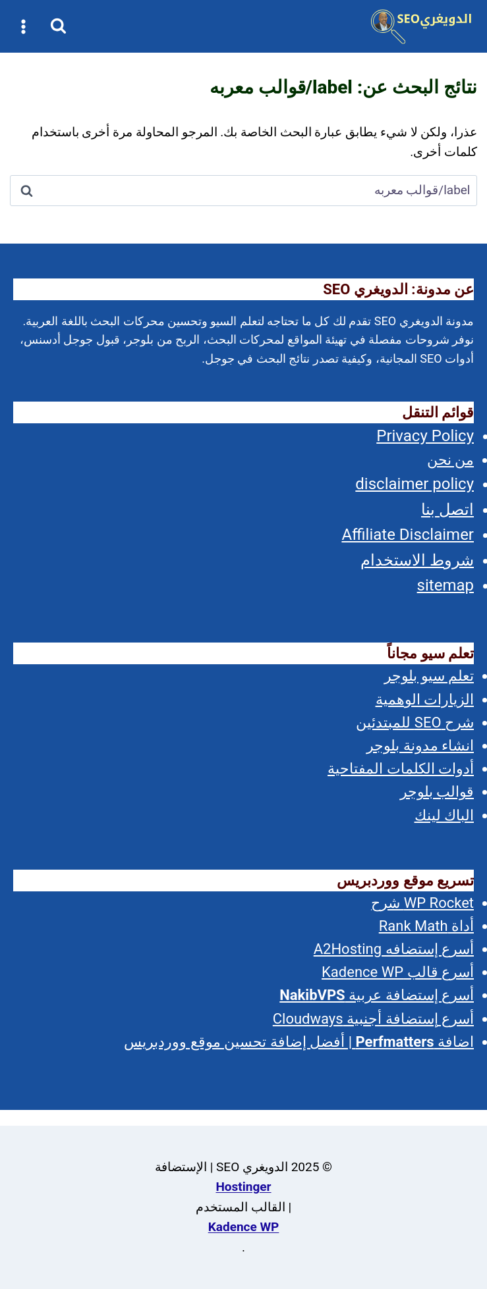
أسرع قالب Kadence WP (398, 972)
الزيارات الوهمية (425, 699)
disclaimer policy (414, 484)
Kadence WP (243, 1226)
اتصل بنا (447, 509)
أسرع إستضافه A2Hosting (394, 949)
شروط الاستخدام (417, 560)
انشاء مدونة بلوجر (420, 745)
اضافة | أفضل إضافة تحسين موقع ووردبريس (299, 1042)
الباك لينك (444, 815)
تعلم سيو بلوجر (429, 676)
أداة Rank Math (426, 926)
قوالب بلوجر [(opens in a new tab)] (437, 791)
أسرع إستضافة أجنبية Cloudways (373, 1019)
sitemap (445, 585)
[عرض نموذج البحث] (58, 27)
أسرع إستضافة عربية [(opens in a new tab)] (376, 995)
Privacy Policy (425, 436)
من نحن (450, 460)
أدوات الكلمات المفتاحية (401, 768)
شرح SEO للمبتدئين (415, 722)
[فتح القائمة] (24, 26)
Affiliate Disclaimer (407, 534)
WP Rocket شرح (422, 903)
